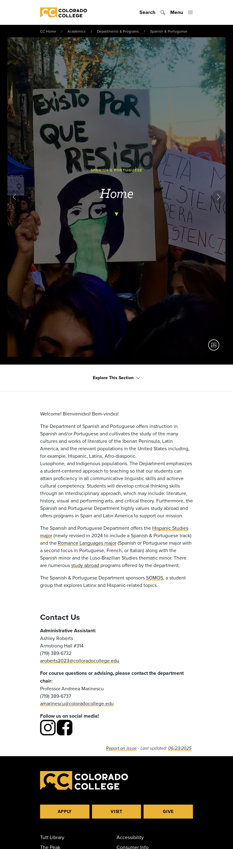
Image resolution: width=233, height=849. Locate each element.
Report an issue (121, 748)
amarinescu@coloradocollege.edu (77, 703)
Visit (116, 811)
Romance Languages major (87, 542)
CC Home (48, 31)
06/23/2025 (179, 748)
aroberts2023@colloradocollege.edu (79, 660)
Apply (65, 811)
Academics (76, 31)
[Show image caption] (213, 345)
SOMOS (154, 577)
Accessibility (130, 837)
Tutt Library (52, 837)
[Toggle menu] (181, 12)
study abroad (85, 565)
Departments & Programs (118, 31)
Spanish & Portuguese (168, 31)
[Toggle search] (152, 12)
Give (168, 811)
